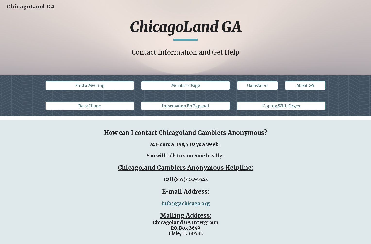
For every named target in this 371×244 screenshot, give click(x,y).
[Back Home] (90, 105)
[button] (257, 85)
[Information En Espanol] (185, 105)
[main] (185, 29)
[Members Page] (185, 85)
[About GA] (305, 85)
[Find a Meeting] (90, 85)
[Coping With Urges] (281, 105)
